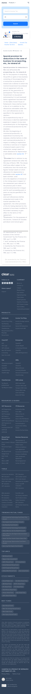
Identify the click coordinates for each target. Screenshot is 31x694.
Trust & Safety (20, 306)
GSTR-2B (4, 429)
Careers (19, 288)
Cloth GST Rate (20, 392)
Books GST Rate (20, 395)
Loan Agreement (20, 449)
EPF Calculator (20, 502)
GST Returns (5, 411)
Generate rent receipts (22, 481)
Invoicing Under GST (7, 427)
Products (13, 2)
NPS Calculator (20, 488)
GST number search (21, 476)
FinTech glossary (21, 299)
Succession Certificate (22, 451)
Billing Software (20, 368)
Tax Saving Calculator (22, 495)
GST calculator (6, 486)
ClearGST (18, 343)
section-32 (20, 154)
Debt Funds (5, 456)
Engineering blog (21, 295)
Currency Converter (7, 502)
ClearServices (5, 328)
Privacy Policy (6, 674)
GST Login (4, 345)
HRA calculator (6, 493)
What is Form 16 (20, 414)
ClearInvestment (6, 326)
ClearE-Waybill (20, 345)
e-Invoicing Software (21, 348)
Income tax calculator (8, 474)
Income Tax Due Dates (22, 430)
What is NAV (5, 463)
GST (3, 343)
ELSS (3, 449)
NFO (3, 458)
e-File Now (17, 36)
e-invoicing (5, 352)
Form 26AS (18, 411)
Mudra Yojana (19, 444)
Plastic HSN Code (20, 390)
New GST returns (6, 350)
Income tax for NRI (21, 328)
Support (4, 291)
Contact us (20, 285)
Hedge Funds (5, 453)
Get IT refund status (21, 497)
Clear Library (20, 297)
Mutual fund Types (7, 446)
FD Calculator (5, 497)
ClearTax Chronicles (22, 302)
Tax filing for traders (7, 387)
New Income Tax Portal (22, 421)
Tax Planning (5, 323)
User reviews (20, 292)
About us (19, 283)
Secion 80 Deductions (22, 326)
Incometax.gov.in (20, 423)
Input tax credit (6, 355)
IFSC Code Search (21, 479)
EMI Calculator (6, 476)
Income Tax (19, 323)
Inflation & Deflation (21, 447)
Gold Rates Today (7, 500)
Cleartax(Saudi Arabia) (23, 309)
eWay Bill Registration (22, 352)
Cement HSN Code (21, 385)
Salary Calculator (20, 500)
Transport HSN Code (21, 388)
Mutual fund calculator (8, 479)
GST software (5, 348)
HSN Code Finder (20, 383)
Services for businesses (22, 372)
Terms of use (16, 674)
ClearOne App (19, 375)
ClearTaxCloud (6, 370)
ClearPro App (5, 372)
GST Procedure (6, 414)
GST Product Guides (22, 304)
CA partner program (7, 363)
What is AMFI (5, 460)
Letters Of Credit (20, 463)
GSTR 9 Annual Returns (8, 420)
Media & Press (21, 290)
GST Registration (6, 409)
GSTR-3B (4, 432)
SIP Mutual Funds (6, 451)
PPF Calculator (20, 474)
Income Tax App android (22, 321)
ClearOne (18, 365)
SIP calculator (5, 483)
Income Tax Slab (20, 409)
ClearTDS (18, 350)
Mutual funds (5, 335)
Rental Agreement (21, 460)
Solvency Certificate (21, 454)
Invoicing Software (21, 370)
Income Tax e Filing (7, 321)
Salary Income (19, 416)
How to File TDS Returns (22, 418)
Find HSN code (20, 493)
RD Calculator (5, 495)
